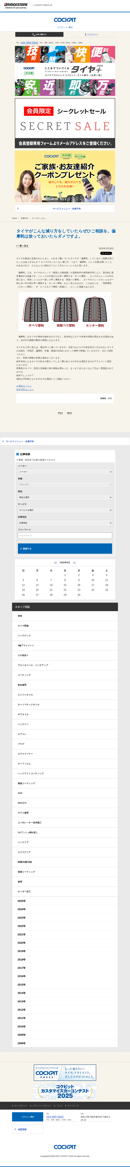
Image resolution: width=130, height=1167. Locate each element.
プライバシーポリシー (42, 1106)
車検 (20, 616)
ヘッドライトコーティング (31, 773)
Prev (60, 413)
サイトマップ (73, 1106)
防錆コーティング (26, 872)
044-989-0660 (29, 42)
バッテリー (23, 724)
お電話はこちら (23, 386)
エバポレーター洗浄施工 (30, 822)
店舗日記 (24, 218)
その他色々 (23, 655)
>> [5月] (74, 562)
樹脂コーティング (26, 783)
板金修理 (22, 685)
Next (69, 413)
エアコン (22, 734)
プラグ (21, 744)
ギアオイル (23, 714)
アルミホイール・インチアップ (33, 665)
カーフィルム (24, 763)
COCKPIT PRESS (43, 5)
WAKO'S (22, 803)
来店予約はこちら (25, 389)
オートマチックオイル (28, 704)
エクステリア (24, 852)
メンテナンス (24, 635)
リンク (59, 1106)
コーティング (24, 675)
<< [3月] (55, 562)
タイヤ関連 (23, 626)
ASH (20, 793)
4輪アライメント (26, 645)
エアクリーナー (25, 754)
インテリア (23, 842)
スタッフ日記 (22, 607)
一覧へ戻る (22, 246)
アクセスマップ (91, 34)
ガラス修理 (23, 812)
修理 (20, 881)
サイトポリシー (20, 1106)
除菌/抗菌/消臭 (25, 862)
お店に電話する (39, 34)
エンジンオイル (25, 694)
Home (14, 218)
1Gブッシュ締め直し (28, 832)
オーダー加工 (24, 891)
